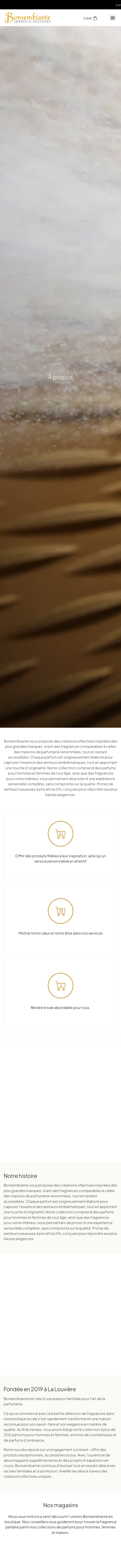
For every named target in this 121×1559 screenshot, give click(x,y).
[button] (112, 17)
